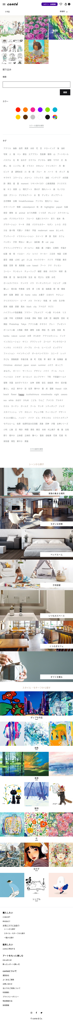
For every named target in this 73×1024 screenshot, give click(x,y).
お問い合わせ (7, 984)
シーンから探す (9, 929)
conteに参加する (9, 949)
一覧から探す (9, 937)
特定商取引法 (7, 1001)
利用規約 (6, 992)
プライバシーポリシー (11, 996)
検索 (65, 92)
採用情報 (6, 1005)
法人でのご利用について (11, 988)
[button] (36, 126)
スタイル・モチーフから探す (14, 933)
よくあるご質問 (8, 979)
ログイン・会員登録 (49, 4)
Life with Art (7, 960)
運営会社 (6, 975)
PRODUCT (6, 921)
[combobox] (64, 11)
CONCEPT (6, 917)
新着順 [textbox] (62, 11)
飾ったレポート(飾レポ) (11, 964)
